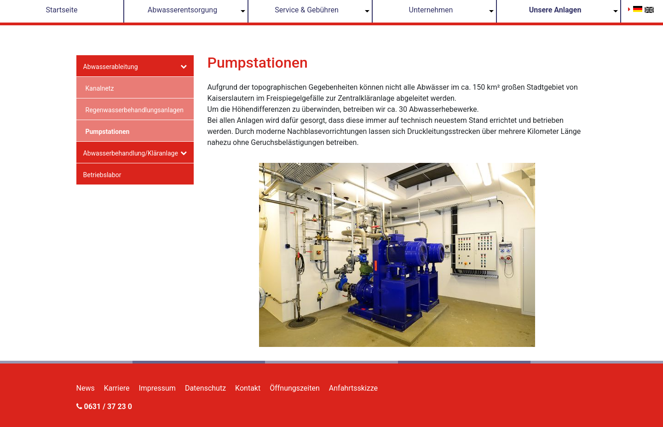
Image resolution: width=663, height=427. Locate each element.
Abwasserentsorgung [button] (182, 10)
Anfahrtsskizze (353, 388)
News (85, 388)
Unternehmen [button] (431, 10)
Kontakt (247, 388)
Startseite (62, 10)
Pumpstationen (108, 131)
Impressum (157, 388)
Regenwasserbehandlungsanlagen (135, 110)
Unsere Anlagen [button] (555, 10)
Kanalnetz (100, 88)
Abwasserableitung (110, 66)
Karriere (117, 388)
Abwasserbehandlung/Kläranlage (130, 153)
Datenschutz (205, 388)
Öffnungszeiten (295, 388)
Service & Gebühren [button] (307, 10)
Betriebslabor (102, 175)
